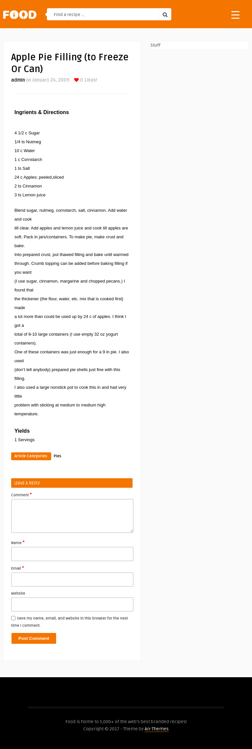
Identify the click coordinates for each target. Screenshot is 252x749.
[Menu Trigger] (235, 15)
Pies (57, 456)
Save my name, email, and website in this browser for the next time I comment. (69, 622)
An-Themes (157, 729)
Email (17, 568)
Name (18, 542)
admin (18, 80)
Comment (21, 495)
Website (18, 593)
